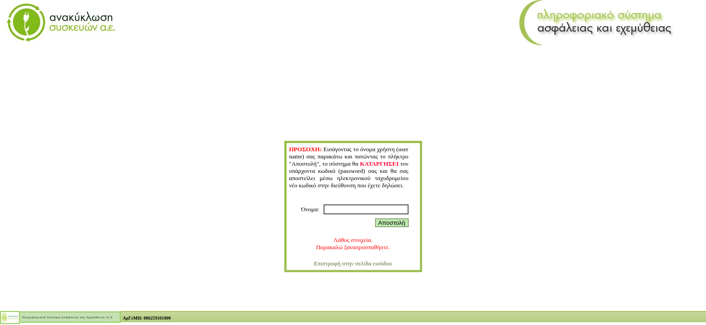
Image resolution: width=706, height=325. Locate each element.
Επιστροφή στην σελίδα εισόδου (353, 263)
